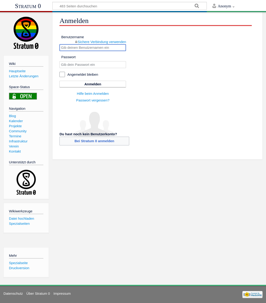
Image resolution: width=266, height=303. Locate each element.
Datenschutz (13, 293)
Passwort (68, 57)
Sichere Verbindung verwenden (102, 42)
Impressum (62, 293)
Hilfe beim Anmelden (93, 93)
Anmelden (92, 84)
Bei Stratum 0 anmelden (94, 141)
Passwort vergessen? (92, 100)
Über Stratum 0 (38, 293)
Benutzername (72, 37)
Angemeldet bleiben (82, 74)
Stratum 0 (28, 6)
